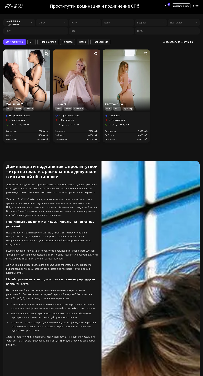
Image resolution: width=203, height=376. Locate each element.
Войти (196, 6)
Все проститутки (15, 41)
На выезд (67, 42)
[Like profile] (46, 53)
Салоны (138, 367)
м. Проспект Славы (19, 115)
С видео (123, 367)
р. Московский (17, 120)
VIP (31, 42)
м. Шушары (115, 115)
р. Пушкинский (117, 120)
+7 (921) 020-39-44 (19, 124)
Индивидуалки (48, 42)
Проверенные (100, 42)
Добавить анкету (181, 6)
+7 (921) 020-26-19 (69, 124)
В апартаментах (81, 367)
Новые (82, 42)
